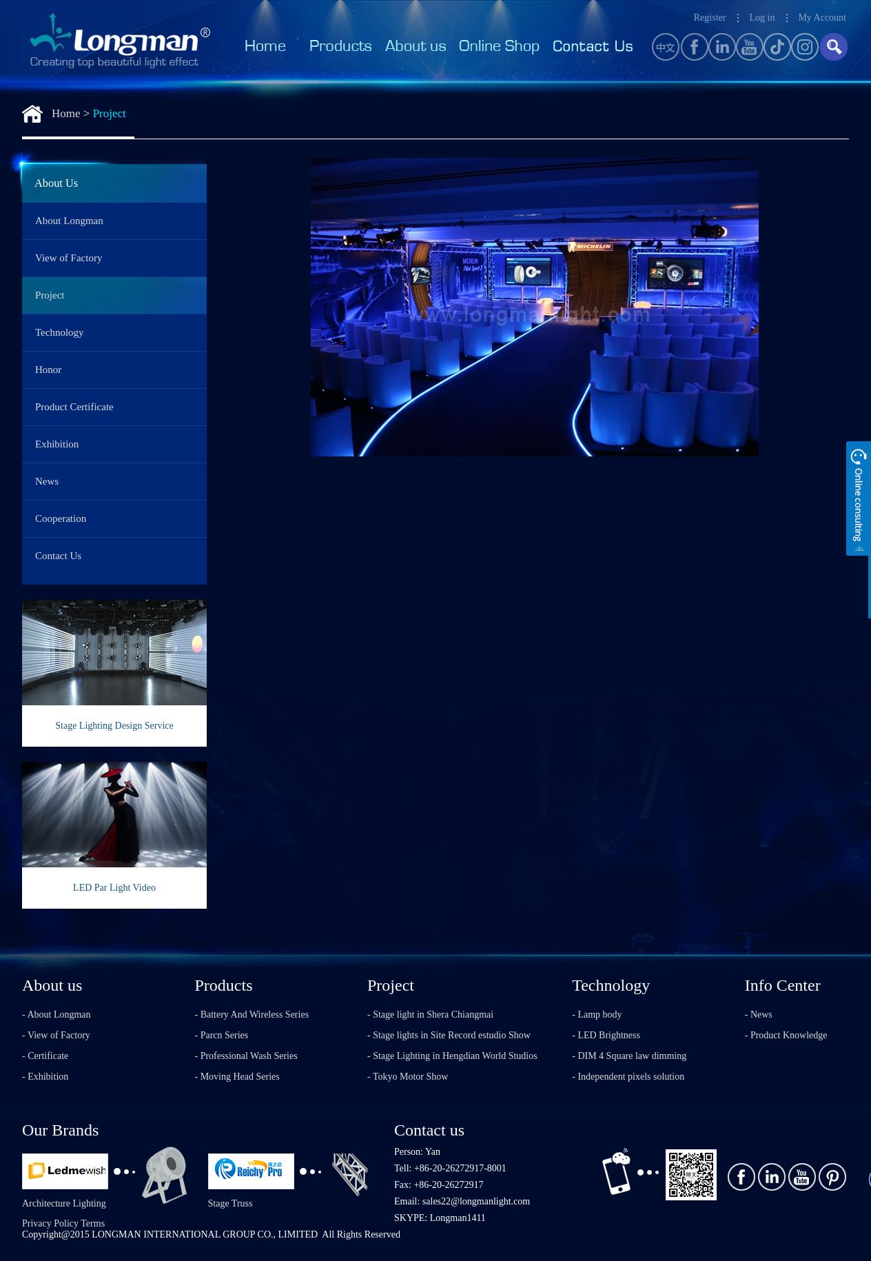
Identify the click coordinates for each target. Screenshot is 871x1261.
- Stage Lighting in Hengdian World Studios (452, 1056)
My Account (822, 17)
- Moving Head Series (237, 1076)
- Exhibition (45, 1076)
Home (66, 113)
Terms (93, 1223)
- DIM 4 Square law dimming (629, 1056)
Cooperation (60, 518)
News (47, 481)
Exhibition (57, 444)
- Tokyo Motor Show (407, 1076)
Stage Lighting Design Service (114, 725)
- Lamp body (597, 1014)
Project (109, 113)
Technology (59, 332)
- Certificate (45, 1056)
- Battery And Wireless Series (252, 1014)
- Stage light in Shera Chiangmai (430, 1014)
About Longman (69, 220)
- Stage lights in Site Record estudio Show (449, 1035)
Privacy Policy (50, 1223)
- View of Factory (56, 1035)
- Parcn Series (222, 1035)
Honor (48, 369)
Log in (762, 17)
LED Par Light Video (114, 887)
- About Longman (56, 1014)
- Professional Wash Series (246, 1056)
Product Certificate (74, 406)
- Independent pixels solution (628, 1076)
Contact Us (58, 555)
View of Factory (68, 257)
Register (710, 17)
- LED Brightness (606, 1035)
